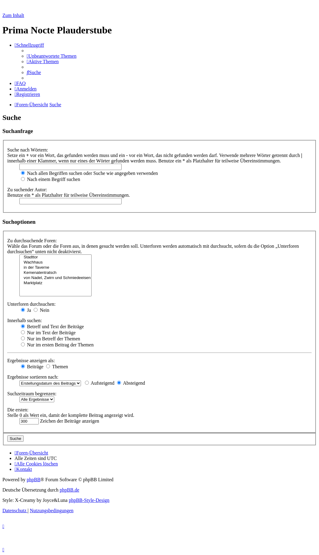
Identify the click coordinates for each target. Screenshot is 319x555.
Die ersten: (18, 409)
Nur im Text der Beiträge (48, 332)
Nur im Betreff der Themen (50, 338)
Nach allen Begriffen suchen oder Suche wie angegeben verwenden (89, 173)
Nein (41, 310)
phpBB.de (69, 489)
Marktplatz (55, 283)
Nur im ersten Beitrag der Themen (57, 344)
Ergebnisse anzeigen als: (31, 360)
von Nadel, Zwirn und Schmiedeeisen (55, 278)
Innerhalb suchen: (24, 320)
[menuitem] (51, 56)
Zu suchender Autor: (27, 189)
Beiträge (32, 366)
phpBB (33, 479)
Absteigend (131, 383)
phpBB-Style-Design (89, 500)
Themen (57, 366)
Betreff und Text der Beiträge (52, 326)
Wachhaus (55, 262)
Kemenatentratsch (55, 272)
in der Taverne (55, 267)
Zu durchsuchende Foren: (32, 240)
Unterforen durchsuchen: (31, 304)
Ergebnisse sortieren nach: (33, 377)
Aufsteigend (99, 383)
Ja (26, 310)
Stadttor (55, 257)
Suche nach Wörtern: (27, 149)
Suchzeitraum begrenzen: (31, 393)
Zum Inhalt (13, 15)
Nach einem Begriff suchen (50, 179)
